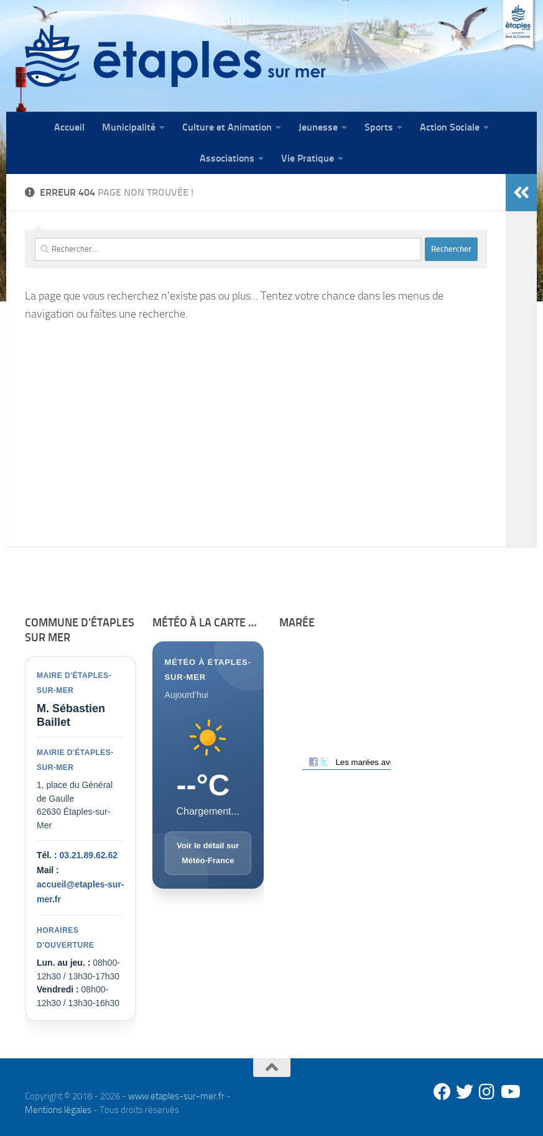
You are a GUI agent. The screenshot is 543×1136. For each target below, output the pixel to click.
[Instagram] (487, 1092)
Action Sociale (450, 127)
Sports (378, 127)
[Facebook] (442, 1092)
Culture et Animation (227, 127)
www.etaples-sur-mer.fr (176, 1096)
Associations (227, 158)
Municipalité (128, 127)
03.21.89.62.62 (89, 855)
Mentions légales (58, 1109)
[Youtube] (509, 1092)
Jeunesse (318, 127)
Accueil (69, 127)
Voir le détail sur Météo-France (208, 853)
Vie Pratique (307, 158)
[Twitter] (464, 1092)
